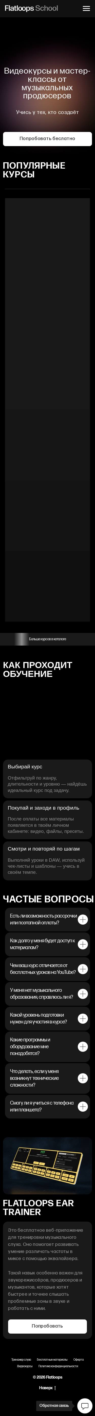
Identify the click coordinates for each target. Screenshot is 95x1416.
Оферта (78, 1360)
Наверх (47, 1388)
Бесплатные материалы (52, 1360)
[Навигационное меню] (86, 8)
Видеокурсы (24, 1366)
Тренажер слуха (21, 1360)
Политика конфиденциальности (58, 1366)
